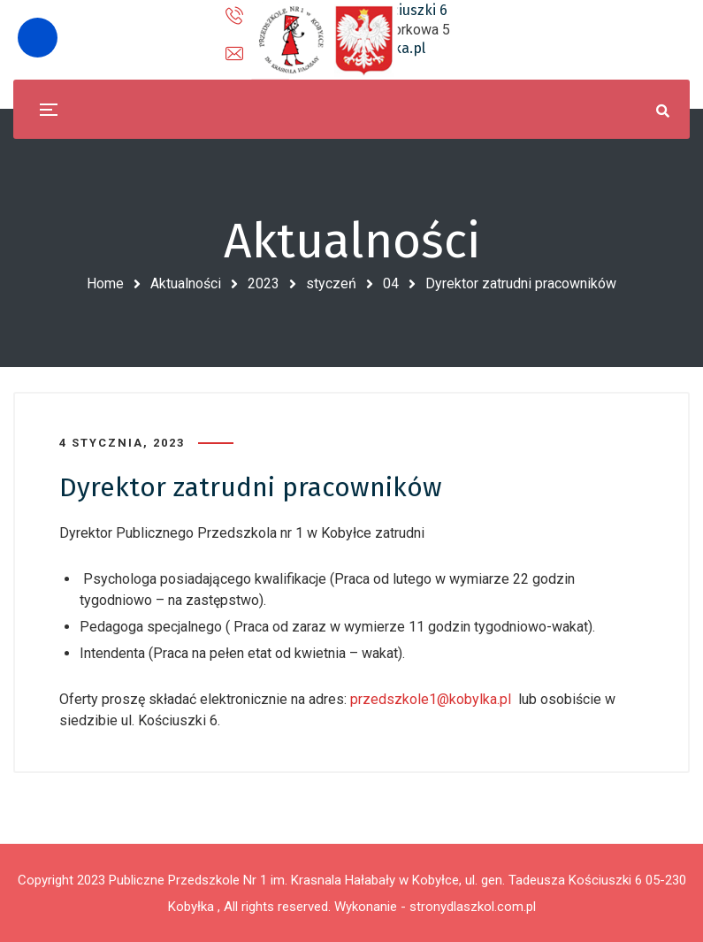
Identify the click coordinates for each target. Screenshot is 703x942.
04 (391, 283)
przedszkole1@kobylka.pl (430, 699)
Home (105, 283)
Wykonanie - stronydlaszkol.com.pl (435, 907)
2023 (263, 283)
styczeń (331, 283)
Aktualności (185, 283)
